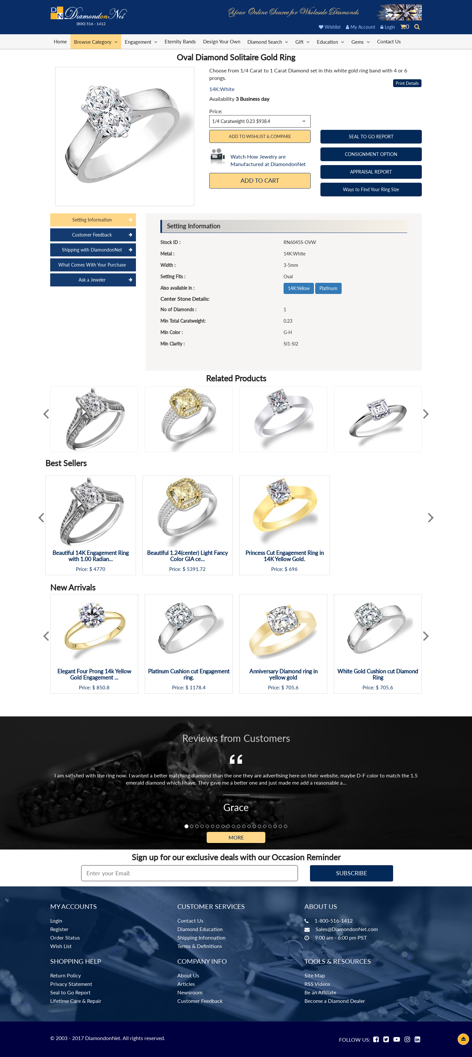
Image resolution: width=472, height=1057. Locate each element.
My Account (360, 27)
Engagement (141, 41)
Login (387, 27)
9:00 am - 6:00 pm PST (341, 937)
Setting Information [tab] (92, 219)
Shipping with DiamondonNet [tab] (92, 250)
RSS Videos (317, 984)
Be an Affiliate (320, 992)
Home (60, 41)
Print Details (407, 83)
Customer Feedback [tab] (92, 234)
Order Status (65, 937)
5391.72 (196, 569)
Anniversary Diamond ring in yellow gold (283, 674)
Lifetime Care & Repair (75, 1001)
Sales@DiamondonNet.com (347, 929)
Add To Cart (260, 180)
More (236, 837)
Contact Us (389, 41)
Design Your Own (221, 41)
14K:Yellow (299, 288)
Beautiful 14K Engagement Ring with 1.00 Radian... (90, 556)
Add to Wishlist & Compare (260, 136)
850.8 (103, 687)
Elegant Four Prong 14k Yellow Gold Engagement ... (94, 674)
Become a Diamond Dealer (334, 1001)
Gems (360, 41)
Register (59, 929)
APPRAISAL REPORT (371, 172)
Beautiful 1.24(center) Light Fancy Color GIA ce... (187, 556)
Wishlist (330, 27)
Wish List (61, 946)
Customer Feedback (200, 1001)
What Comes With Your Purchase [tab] (92, 265)
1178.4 (198, 687)
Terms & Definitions (199, 946)
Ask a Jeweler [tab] (92, 280)
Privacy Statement (71, 984)
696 (293, 569)
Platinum (328, 288)
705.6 (292, 687)
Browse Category (96, 41)
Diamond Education (200, 929)
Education (330, 41)
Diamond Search (267, 41)
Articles (186, 984)
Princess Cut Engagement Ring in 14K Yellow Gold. (284, 556)
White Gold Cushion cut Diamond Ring (377, 674)
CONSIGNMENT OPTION (371, 154)
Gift (302, 41)
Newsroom (189, 992)
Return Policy (65, 975)
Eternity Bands (180, 41)
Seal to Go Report (70, 992)
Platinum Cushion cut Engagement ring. (188, 674)
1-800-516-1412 (334, 920)
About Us (188, 975)
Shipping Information (201, 937)
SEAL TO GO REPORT (371, 136)
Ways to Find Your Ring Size (371, 189)
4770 (99, 569)
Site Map (314, 975)
